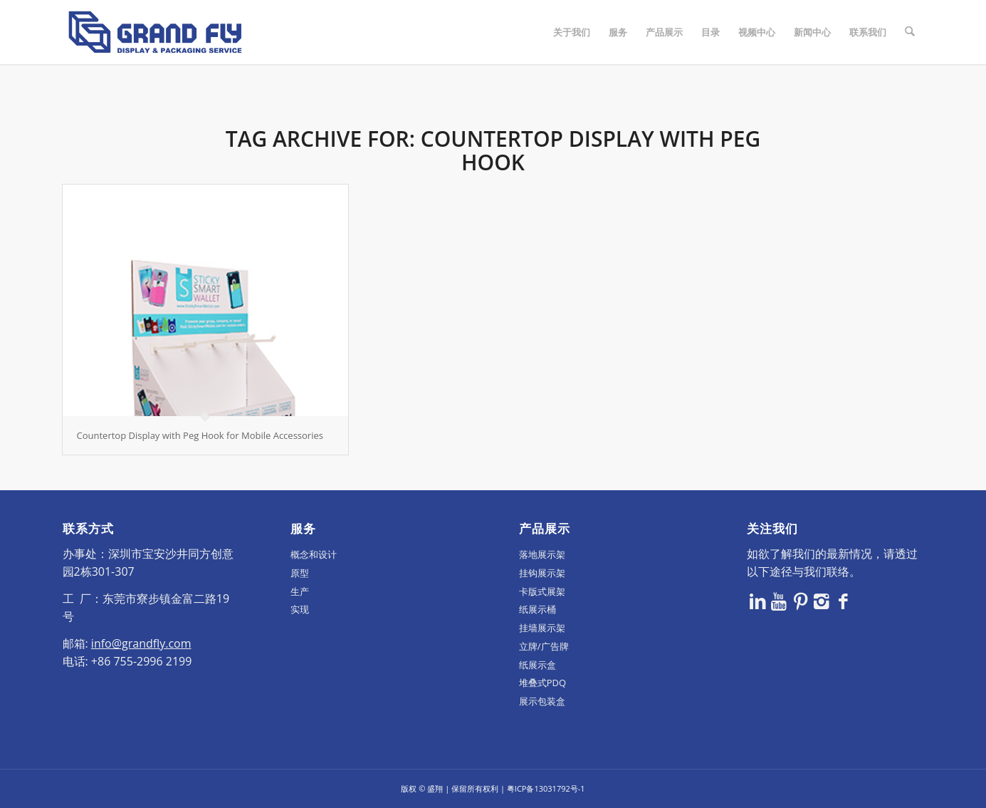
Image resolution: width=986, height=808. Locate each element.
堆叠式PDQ (542, 682)
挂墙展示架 (542, 627)
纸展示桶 (537, 609)
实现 (299, 609)
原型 (299, 572)
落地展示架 (542, 554)
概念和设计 (313, 554)
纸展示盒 (537, 664)
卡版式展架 (542, 591)
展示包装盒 (542, 701)
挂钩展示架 (542, 572)
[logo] (155, 32)
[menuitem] (571, 32)
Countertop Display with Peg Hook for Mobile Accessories (200, 435)
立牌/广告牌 (544, 646)
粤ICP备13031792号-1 (546, 788)
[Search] (909, 32)
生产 (299, 591)
